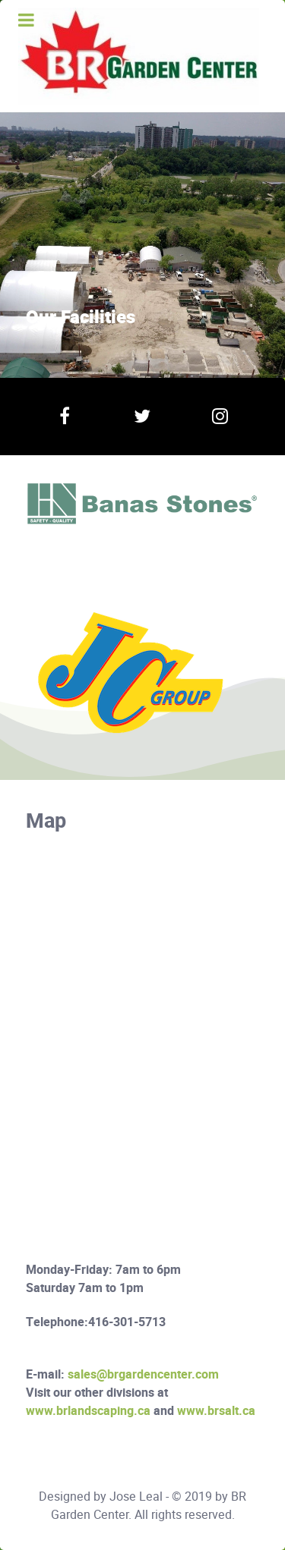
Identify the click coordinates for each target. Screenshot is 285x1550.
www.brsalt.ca (216, 1411)
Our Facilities (80, 318)
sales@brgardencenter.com (143, 1375)
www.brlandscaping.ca (88, 1411)
